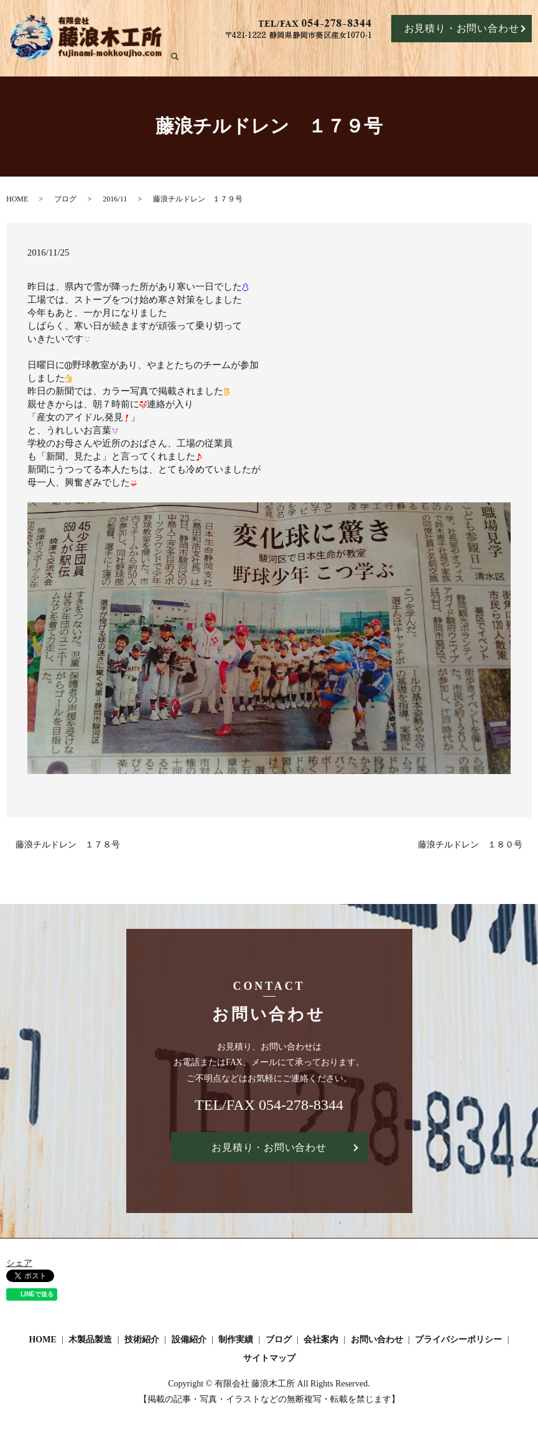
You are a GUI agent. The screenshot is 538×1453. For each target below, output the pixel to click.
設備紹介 (381, 57)
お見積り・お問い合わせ (461, 28)
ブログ (457, 57)
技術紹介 (341, 57)
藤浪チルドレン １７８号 (68, 844)
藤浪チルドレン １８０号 (470, 844)
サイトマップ (269, 1358)
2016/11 (115, 199)
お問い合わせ (377, 1340)
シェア (19, 1263)
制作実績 (421, 57)
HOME (256, 57)
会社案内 (493, 57)
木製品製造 (297, 57)
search (530, 57)
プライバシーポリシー (458, 1340)
